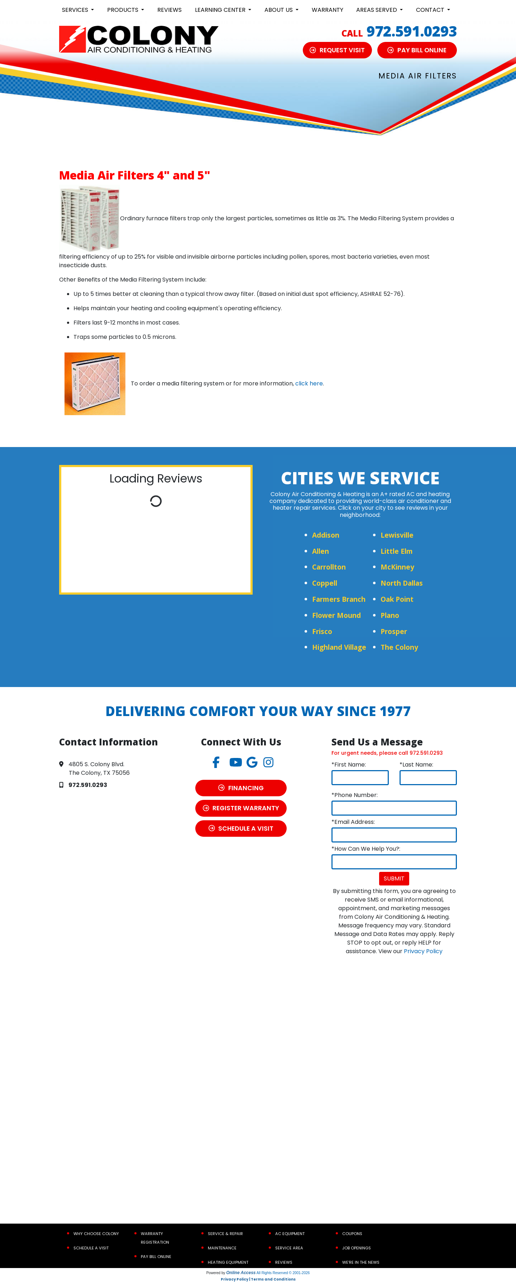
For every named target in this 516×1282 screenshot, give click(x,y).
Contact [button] (431, 10)
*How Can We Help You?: (365, 849)
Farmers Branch (339, 599)
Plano (390, 615)
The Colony (399, 647)
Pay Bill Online (156, 1256)
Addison (325, 535)
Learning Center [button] (221, 10)
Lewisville (397, 535)
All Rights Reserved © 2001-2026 (283, 1273)
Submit (394, 878)
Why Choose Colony (96, 1234)
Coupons (352, 1234)
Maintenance (222, 1248)
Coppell (324, 583)
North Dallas (402, 583)
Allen (320, 551)
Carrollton (329, 567)
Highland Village (339, 647)
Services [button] (76, 10)
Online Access (240, 1272)
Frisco (322, 631)
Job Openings (356, 1248)
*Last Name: (416, 764)
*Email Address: (353, 822)
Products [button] (123, 10)
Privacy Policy (423, 951)
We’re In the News (360, 1262)
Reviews (169, 10)
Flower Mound (336, 615)
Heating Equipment (228, 1262)
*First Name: (348, 764)
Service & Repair (225, 1234)
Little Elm (397, 551)
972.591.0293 (412, 31)
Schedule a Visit (91, 1248)
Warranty (327, 10)
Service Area (289, 1248)
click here (309, 383)
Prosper (394, 631)
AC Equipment (290, 1234)
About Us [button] (279, 10)
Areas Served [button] (377, 10)
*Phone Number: (354, 795)
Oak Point (397, 599)
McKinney (397, 567)
